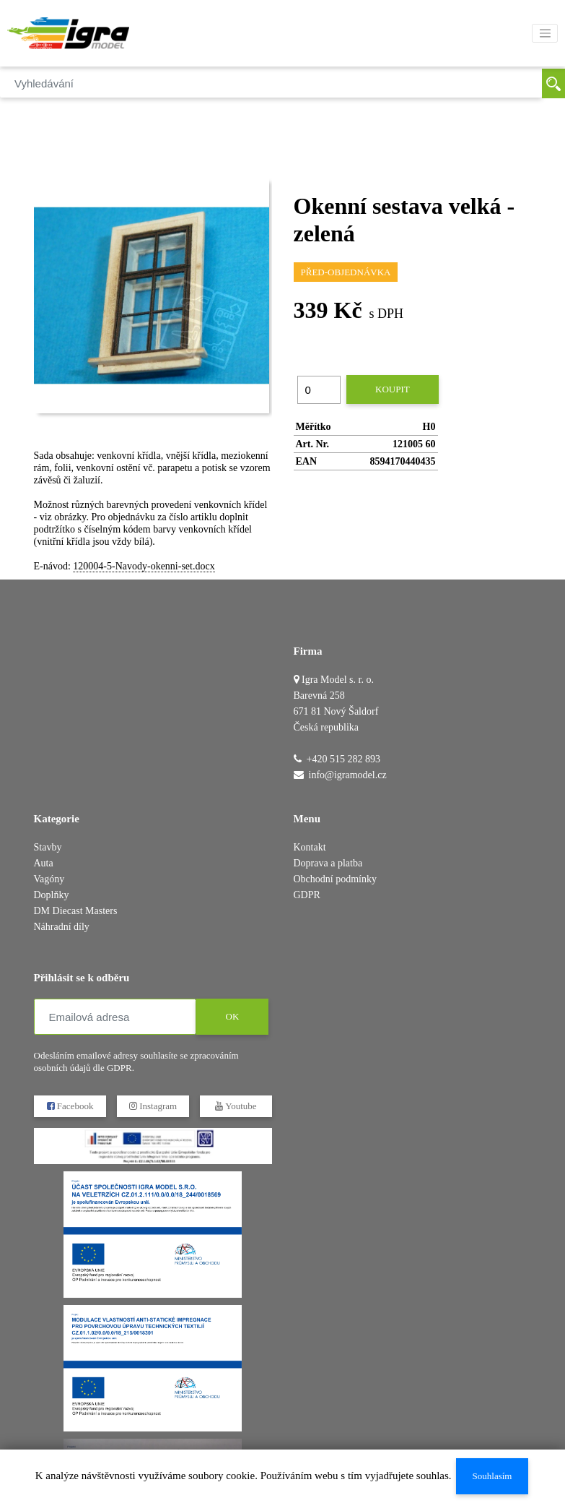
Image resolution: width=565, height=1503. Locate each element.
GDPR (307, 895)
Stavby (48, 847)
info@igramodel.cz (348, 775)
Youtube (235, 1106)
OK (232, 1016)
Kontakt (310, 847)
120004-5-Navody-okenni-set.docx (143, 566)
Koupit (392, 389)
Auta (43, 863)
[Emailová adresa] (115, 1017)
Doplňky (51, 895)
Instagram (152, 1106)
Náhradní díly (61, 926)
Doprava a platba (328, 863)
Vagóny (49, 879)
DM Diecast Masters (76, 910)
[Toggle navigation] (545, 33)
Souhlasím (492, 1475)
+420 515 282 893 (343, 759)
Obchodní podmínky (335, 879)
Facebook (69, 1106)
